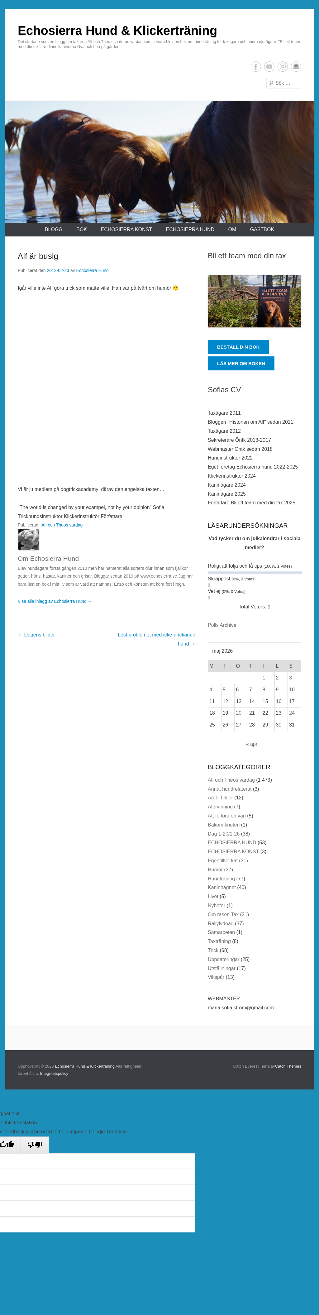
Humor (215, 869)
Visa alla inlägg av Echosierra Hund (55, 601)
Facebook (256, 66)
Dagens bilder (36, 634)
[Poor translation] (35, 1144)
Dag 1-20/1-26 (224, 833)
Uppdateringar (223, 959)
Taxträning (219, 941)
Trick (213, 950)
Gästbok (262, 229)
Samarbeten (221, 932)
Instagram (283, 66)
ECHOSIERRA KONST (126, 229)
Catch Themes (288, 1066)
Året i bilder (220, 797)
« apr (251, 744)
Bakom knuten (224, 824)
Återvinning (220, 806)
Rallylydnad (221, 923)
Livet (213, 896)
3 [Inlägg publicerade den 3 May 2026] (290, 677)
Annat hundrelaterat (230, 789)
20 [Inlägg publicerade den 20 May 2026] (238, 713)
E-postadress (296, 66)
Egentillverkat (223, 860)
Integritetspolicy (54, 1073)
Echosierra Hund (92, 270)
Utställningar (222, 968)
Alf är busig (38, 256)
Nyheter (216, 905)
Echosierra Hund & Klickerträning (117, 30)
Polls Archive (222, 625)
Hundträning (221, 878)
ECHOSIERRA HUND (190, 229)
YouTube (269, 66)
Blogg (54, 229)
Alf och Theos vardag (62, 524)
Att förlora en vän (227, 815)
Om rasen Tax (223, 914)
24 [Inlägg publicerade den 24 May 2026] (292, 713)
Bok (81, 229)
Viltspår (216, 977)
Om (232, 229)
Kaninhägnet (222, 887)
